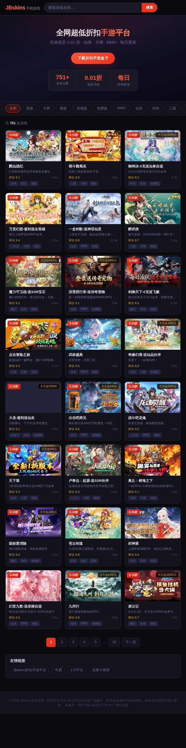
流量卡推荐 (101, 670)
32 (114, 642)
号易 (58, 670)
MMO (121, 108)
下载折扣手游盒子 (93, 58)
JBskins (22, 8)
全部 (12, 108)
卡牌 (46, 108)
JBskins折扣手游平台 (29, 670)
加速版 (82, 108)
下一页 (130, 642)
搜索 (149, 7)
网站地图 (121, 705)
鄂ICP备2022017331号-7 (96, 705)
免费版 (102, 108)
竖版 (29, 108)
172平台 (77, 670)
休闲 (155, 108)
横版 (63, 108)
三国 (172, 108)
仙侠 (138, 108)
